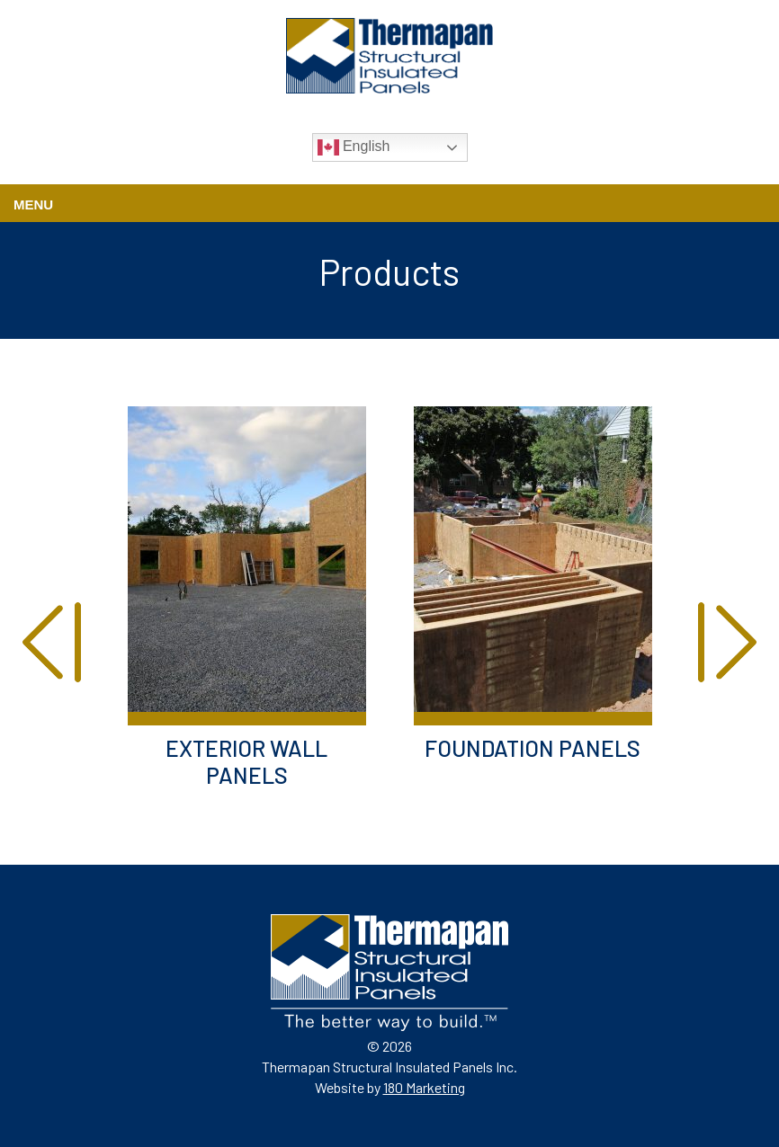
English (354, 147)
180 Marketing (424, 1087)
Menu (33, 204)
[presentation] (51, 644)
